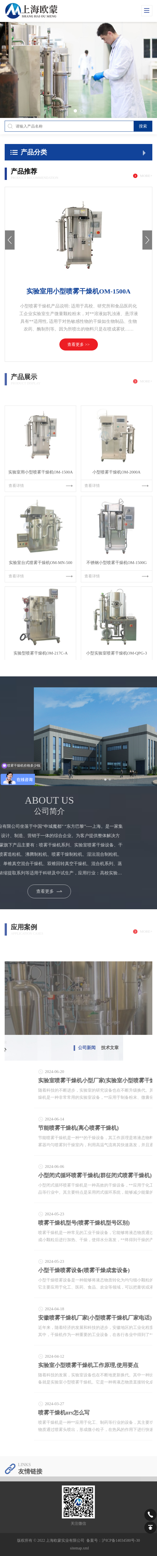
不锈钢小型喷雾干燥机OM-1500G (116, 596)
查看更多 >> (78, 344)
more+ (146, 176)
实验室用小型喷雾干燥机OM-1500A (78, 291)
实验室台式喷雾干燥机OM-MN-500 (40, 596)
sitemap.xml (79, 1548)
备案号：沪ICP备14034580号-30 (113, 1540)
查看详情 (41, 520)
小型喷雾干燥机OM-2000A (116, 506)
